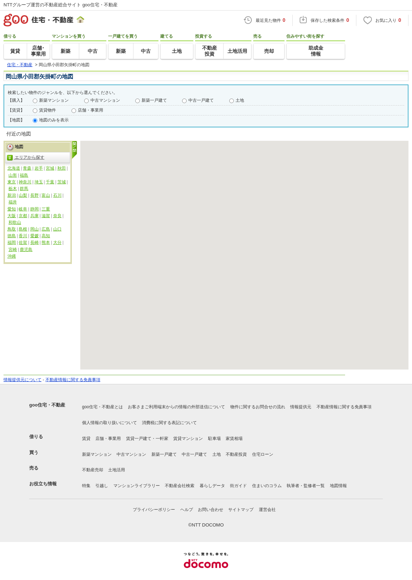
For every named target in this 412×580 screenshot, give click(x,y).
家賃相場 (234, 438)
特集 (86, 485)
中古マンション (105, 100)
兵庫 (34, 215)
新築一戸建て (154, 100)
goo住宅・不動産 (47, 405)
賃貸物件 (47, 110)
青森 (27, 168)
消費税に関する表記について (169, 422)
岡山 (34, 229)
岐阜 (23, 209)
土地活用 (116, 469)
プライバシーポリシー (154, 509)
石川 (57, 195)
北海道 (13, 168)
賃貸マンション (188, 438)
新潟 (11, 195)
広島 (46, 229)
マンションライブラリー (136, 485)
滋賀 (46, 215)
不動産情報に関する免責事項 (72, 379)
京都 (23, 215)
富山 (46, 195)
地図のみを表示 (54, 120)
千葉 (50, 181)
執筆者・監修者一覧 (306, 485)
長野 (34, 195)
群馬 (24, 188)
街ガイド (238, 485)
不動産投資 (236, 454)
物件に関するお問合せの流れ (257, 406)
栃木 (12, 188)
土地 (240, 100)
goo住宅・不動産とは (102, 406)
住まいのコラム (267, 485)
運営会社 (267, 509)
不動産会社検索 (179, 485)
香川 (23, 235)
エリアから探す (25, 157)
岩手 (39, 168)
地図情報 (338, 485)
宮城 (50, 168)
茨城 (61, 181)
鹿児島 (26, 249)
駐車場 (214, 438)
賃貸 (86, 438)
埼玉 (39, 181)
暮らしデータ (212, 485)
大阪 (11, 215)
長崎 (34, 242)
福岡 (11, 242)
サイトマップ (241, 509)
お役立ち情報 (43, 483)
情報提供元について (23, 379)
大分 (57, 242)
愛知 (11, 209)
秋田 (61, 168)
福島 (24, 175)
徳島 (11, 235)
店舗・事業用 (90, 110)
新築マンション (54, 100)
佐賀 (23, 242)
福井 (12, 202)
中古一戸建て (201, 100)
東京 (11, 181)
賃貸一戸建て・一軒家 (147, 438)
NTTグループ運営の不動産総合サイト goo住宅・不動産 (61, 4)
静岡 (34, 209)
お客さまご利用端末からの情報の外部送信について (176, 406)
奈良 (57, 215)
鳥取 (11, 229)
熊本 (46, 242)
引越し (101, 485)
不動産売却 (92, 469)
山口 (57, 229)
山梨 (23, 195)
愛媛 (34, 235)
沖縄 (11, 256)
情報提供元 (300, 406)
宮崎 (12, 249)
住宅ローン (262, 454)
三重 (46, 209)
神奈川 (25, 181)
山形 (12, 175)
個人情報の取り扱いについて (109, 422)
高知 (46, 235)
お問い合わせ (210, 509)
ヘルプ (186, 509)
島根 (23, 229)
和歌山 (14, 222)
